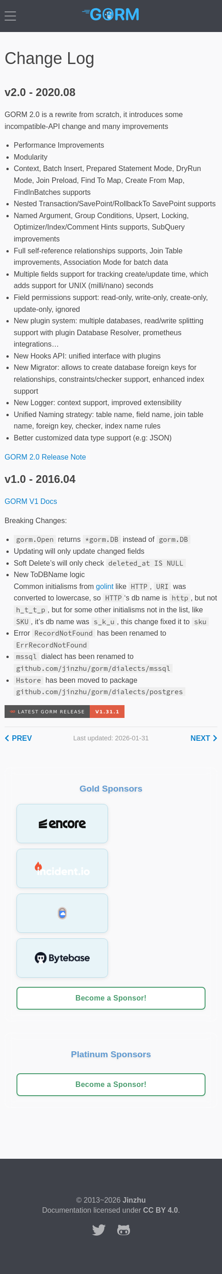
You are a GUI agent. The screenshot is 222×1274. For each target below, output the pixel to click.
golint (105, 586)
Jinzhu (134, 1200)
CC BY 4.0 (160, 1210)
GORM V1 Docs (31, 501)
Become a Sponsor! (111, 998)
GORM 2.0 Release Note (45, 457)
